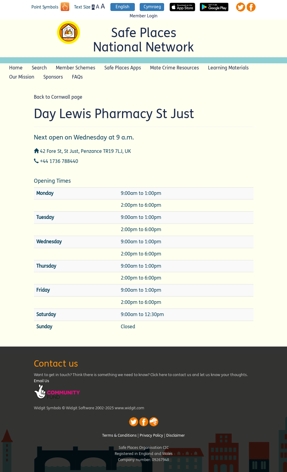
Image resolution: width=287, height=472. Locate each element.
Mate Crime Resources (174, 68)
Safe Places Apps (122, 68)
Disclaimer (175, 435)
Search (39, 68)
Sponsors (53, 77)
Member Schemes (75, 68)
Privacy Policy (151, 435)
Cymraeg (152, 6)
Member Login (143, 16)
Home (16, 68)
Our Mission (21, 77)
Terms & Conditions (119, 435)
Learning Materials (228, 68)
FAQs (77, 77)
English (122, 6)
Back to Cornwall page (58, 97)
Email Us (41, 381)
